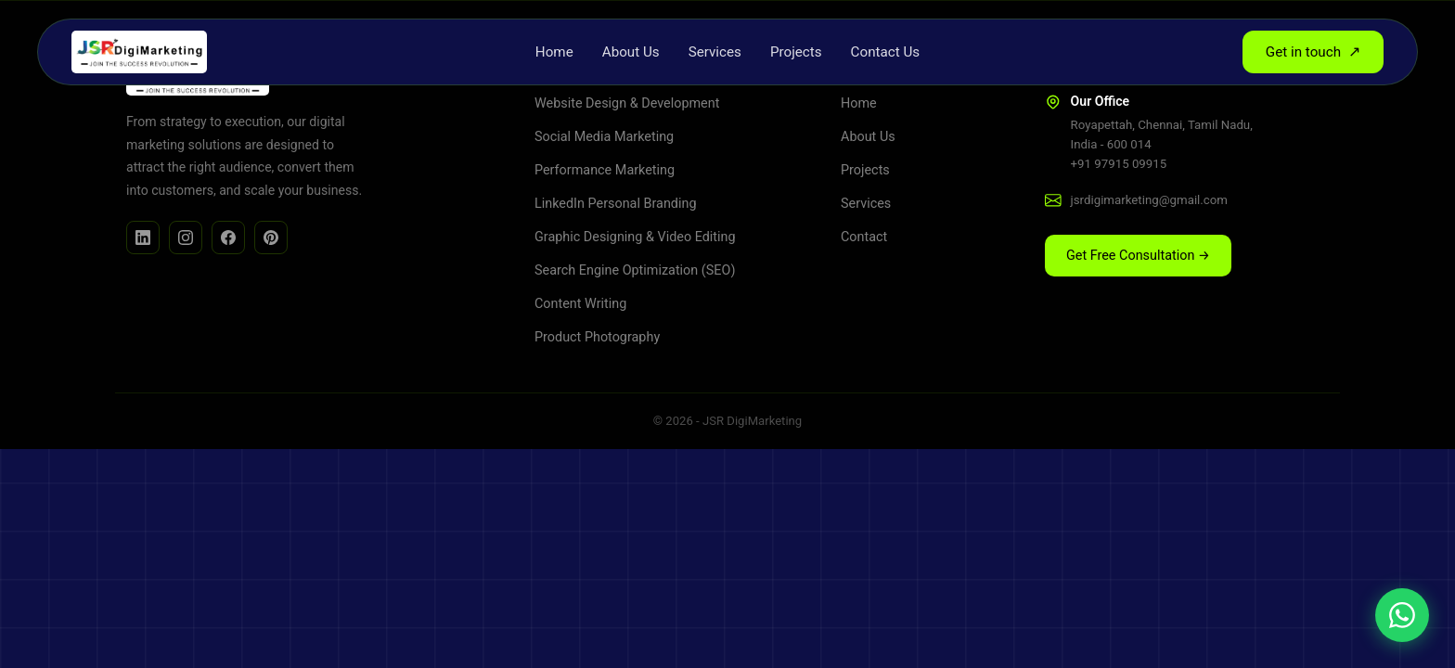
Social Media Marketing (604, 137)
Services (715, 52)
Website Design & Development (626, 103)
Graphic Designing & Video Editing (635, 237)
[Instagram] (185, 237)
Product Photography (597, 337)
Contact (864, 237)
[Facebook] (228, 237)
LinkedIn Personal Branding (615, 204)
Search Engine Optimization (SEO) (634, 270)
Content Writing (580, 304)
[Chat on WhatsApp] (1402, 615)
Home (554, 52)
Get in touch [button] (1313, 52)
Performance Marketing (604, 170)
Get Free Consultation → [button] (1138, 255)
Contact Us (886, 52)
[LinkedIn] (143, 237)
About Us (631, 52)
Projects (796, 52)
